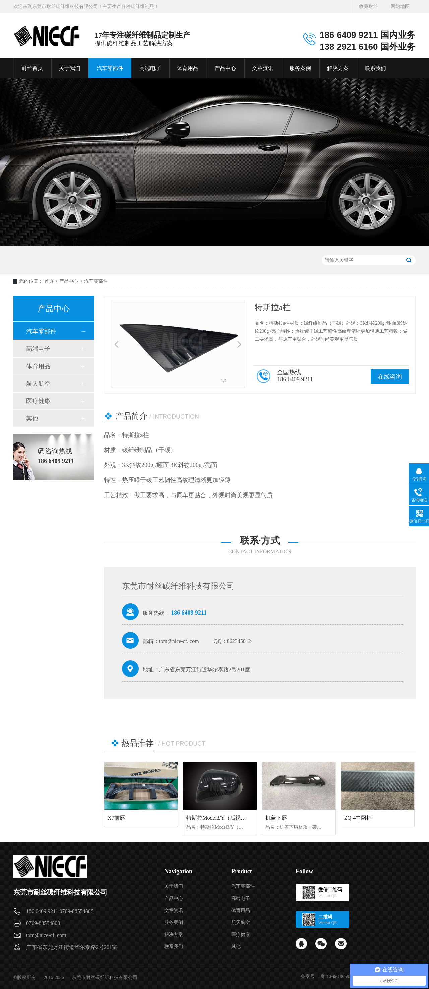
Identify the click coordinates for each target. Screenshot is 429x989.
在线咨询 (390, 376)
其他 (32, 418)
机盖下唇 (276, 818)
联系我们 (375, 68)
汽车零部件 (110, 68)
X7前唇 (116, 818)
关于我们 (69, 68)
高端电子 (150, 68)
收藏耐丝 (368, 6)
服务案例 (300, 68)
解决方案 (338, 68)
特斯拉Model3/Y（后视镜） (218, 818)
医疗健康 (38, 401)
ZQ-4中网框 (358, 818)
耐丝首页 (32, 68)
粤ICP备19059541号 (341, 976)
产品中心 (225, 68)
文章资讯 (262, 68)
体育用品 (187, 68)
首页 (49, 281)
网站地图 (400, 6)
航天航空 (38, 383)
